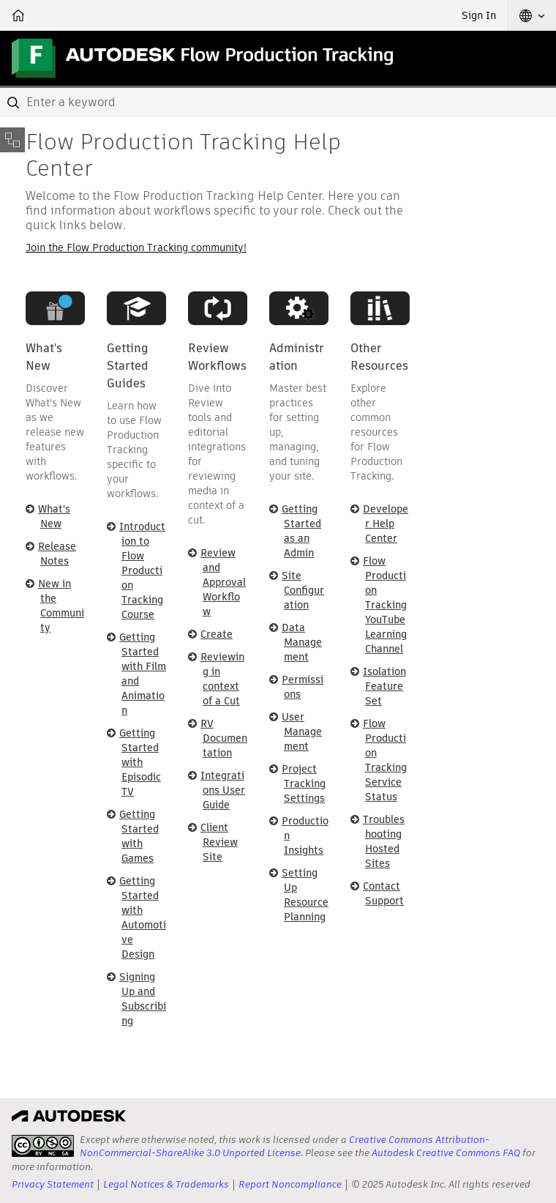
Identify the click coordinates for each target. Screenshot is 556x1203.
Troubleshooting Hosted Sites (384, 841)
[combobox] (278, 102)
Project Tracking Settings (304, 783)
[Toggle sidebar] (12, 139)
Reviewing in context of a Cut (222, 678)
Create (216, 634)
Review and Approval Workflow (223, 582)
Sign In (479, 15)
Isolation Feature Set (384, 686)
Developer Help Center (385, 523)
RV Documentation (223, 738)
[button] (532, 15)
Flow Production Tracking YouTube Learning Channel (385, 605)
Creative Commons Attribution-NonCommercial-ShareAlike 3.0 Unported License (284, 1146)
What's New (54, 516)
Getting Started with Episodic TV (140, 762)
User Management (302, 731)
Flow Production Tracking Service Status (385, 760)
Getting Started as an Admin (301, 531)
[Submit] (14, 102)
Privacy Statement (53, 1184)
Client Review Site (219, 842)
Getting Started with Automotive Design (142, 917)
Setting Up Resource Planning (305, 894)
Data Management (302, 642)
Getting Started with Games (139, 836)
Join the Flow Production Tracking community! (136, 247)
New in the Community (61, 605)
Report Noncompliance (290, 1184)
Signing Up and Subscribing (142, 998)
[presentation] (43, 1146)
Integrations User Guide (222, 790)
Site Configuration (303, 590)
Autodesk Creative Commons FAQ (446, 1153)
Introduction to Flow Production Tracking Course (142, 570)
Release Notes (57, 553)
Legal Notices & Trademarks (166, 1184)
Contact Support (383, 893)
